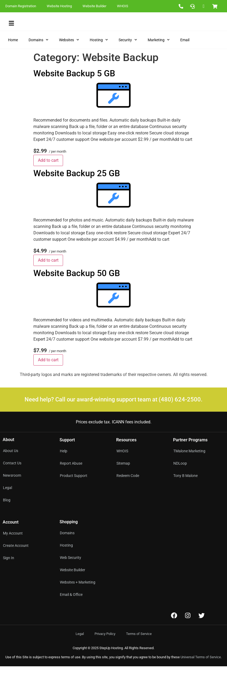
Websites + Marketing (77, 593)
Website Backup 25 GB (76, 184)
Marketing (159, 51)
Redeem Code (127, 486)
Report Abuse (71, 474)
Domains (38, 51)
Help (63, 462)
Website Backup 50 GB (76, 284)
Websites (69, 51)
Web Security (70, 568)
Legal (80, 644)
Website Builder (94, 6)
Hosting (99, 51)
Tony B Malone (185, 486)
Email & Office (71, 605)
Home (13, 50)
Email (184, 50)
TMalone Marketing (189, 462)
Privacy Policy (105, 644)
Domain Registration (20, 6)
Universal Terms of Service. (201, 668)
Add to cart (48, 171)
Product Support (73, 486)
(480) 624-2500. (180, 410)
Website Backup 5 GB (74, 84)
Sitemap (123, 474)
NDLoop (180, 474)
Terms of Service (139, 644)
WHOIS (122, 6)
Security (128, 51)
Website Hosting (59, 6)
